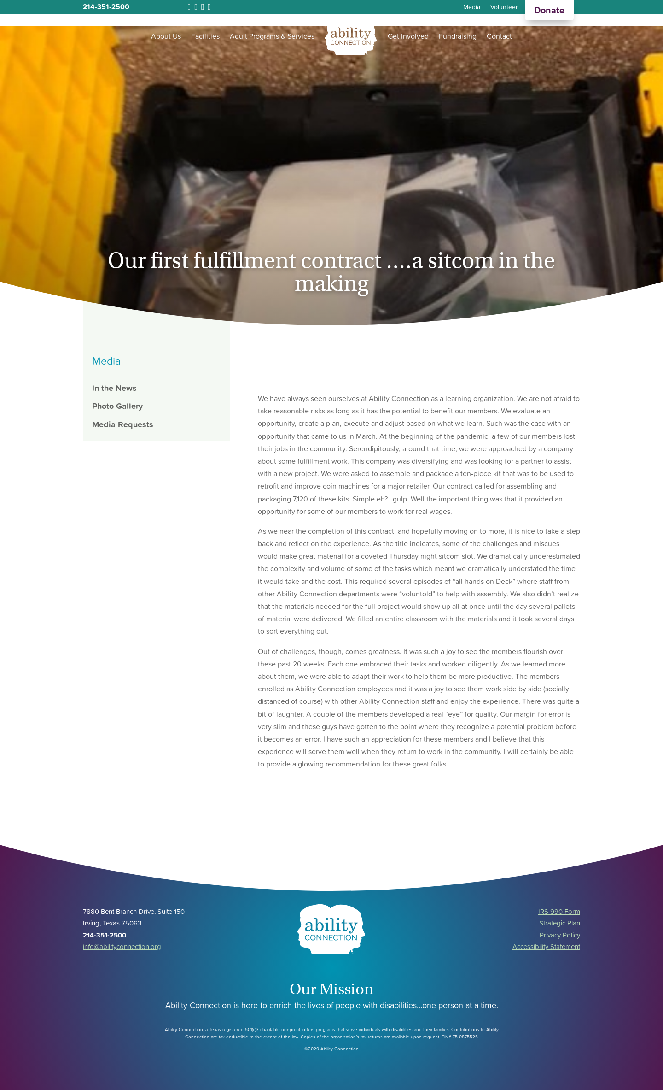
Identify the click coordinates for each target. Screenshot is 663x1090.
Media (471, 8)
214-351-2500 (106, 6)
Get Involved (408, 35)
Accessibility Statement (546, 946)
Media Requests (122, 424)
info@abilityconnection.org (122, 946)
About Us (166, 35)
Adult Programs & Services (272, 35)
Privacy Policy (560, 935)
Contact (499, 35)
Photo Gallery (117, 406)
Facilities (205, 35)
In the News (114, 388)
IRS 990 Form (559, 911)
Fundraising (458, 35)
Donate (549, 10)
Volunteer (504, 8)
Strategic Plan (559, 923)
